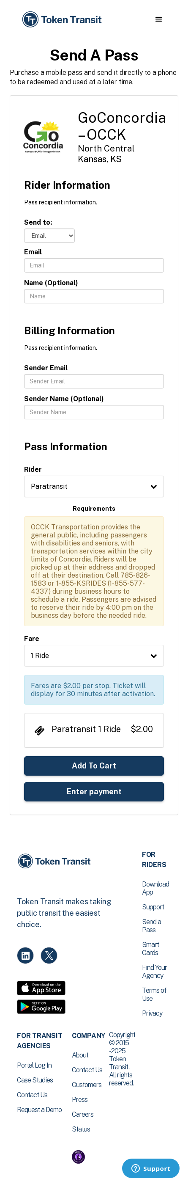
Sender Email (46, 368)
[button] (158, 19)
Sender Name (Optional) (64, 399)
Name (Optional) (51, 283)
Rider (33, 469)
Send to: (38, 222)
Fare (31, 639)
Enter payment (94, 791)
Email (33, 252)
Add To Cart (94, 765)
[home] (61, 19)
